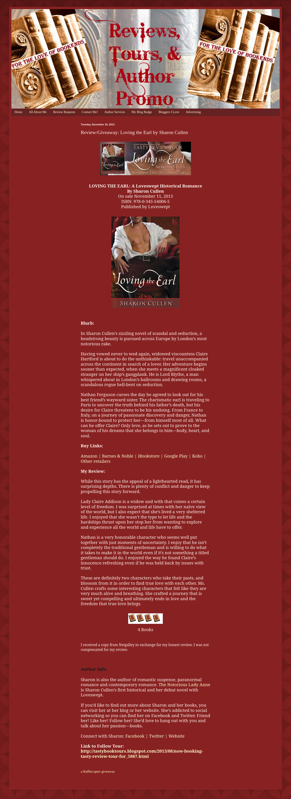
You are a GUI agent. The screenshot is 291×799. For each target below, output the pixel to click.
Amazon (89, 456)
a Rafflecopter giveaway (98, 771)
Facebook (134, 736)
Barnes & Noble (117, 456)
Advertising (193, 112)
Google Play (176, 456)
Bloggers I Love (168, 112)
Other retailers (95, 461)
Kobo (197, 456)
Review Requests (64, 112)
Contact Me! (90, 112)
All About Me (38, 112)
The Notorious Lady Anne (184, 684)
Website (176, 736)
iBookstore (149, 456)
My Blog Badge (142, 112)
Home (18, 112)
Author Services (114, 112)
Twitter (156, 736)
